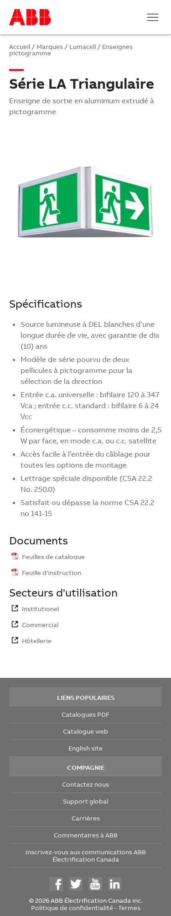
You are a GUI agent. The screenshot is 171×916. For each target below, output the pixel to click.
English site (85, 748)
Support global (85, 801)
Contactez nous (85, 784)
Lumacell (82, 46)
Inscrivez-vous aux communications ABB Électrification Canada (86, 855)
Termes (129, 907)
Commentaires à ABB (86, 835)
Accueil (19, 46)
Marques (49, 46)
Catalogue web (85, 731)
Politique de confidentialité (72, 907)
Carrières (86, 818)
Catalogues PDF (85, 714)
